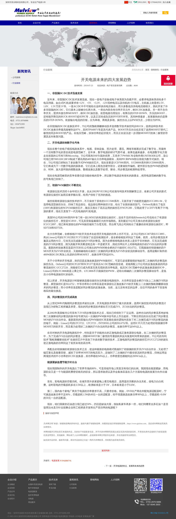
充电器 (31, 499)
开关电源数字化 (65, 461)
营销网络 (112, 23)
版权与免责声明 (52, 413)
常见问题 (52, 488)
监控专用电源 (33, 495)
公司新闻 (16, 77)
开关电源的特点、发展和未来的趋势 (128, 466)
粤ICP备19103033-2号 (159, 513)
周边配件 (31, 502)
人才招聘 (131, 23)
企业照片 (11, 499)
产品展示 (55, 23)
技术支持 (74, 23)
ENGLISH (142, 2)
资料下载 (52, 484)
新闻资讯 (93, 23)
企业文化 (11, 495)
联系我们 (150, 23)
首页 (20, 23)
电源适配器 (32, 491)
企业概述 (11, 484)
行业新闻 (16, 83)
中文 (130, 2)
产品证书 (11, 491)
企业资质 (11, 488)
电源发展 (55, 461)
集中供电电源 (33, 488)
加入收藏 (166, 2)
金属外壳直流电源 (35, 484)
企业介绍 (37, 23)
